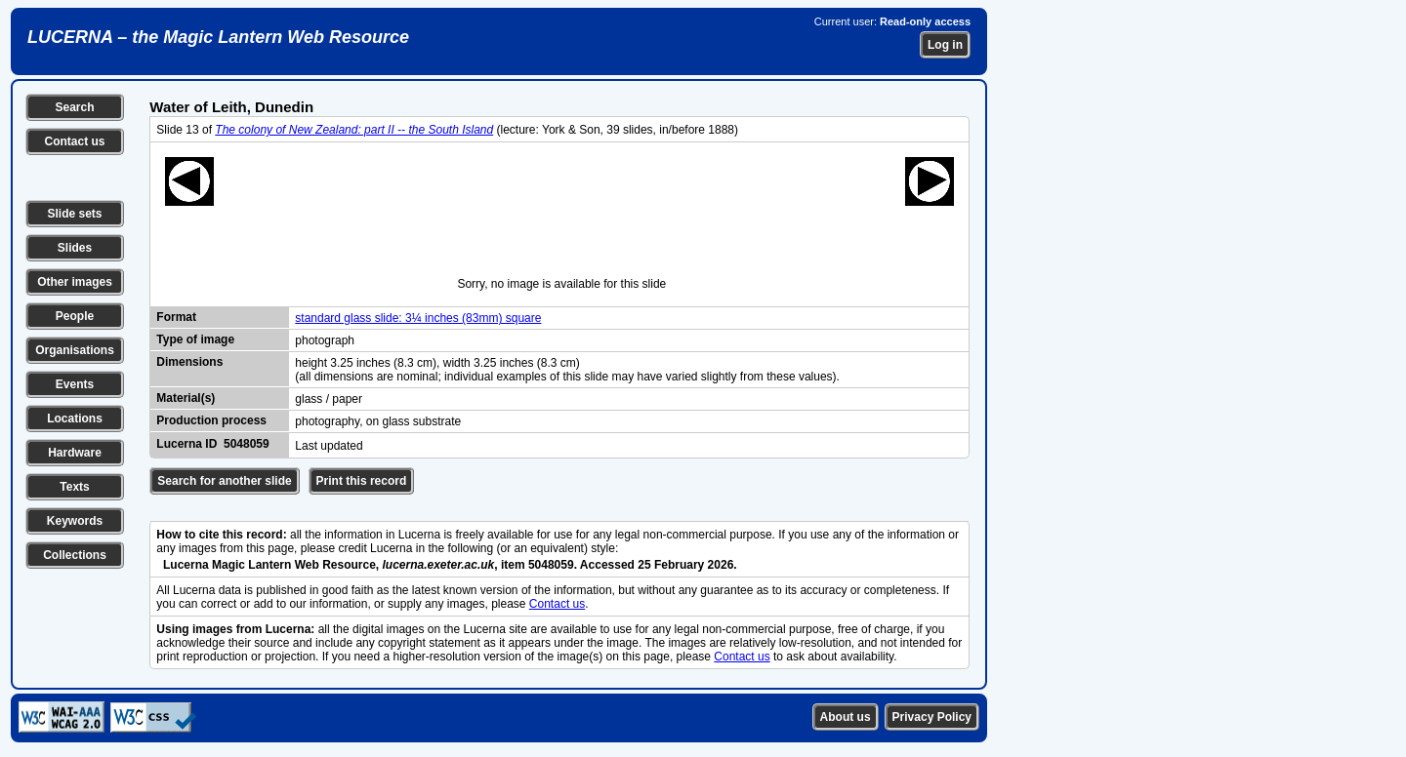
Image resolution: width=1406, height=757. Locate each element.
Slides (75, 248)
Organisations (74, 350)
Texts (74, 487)
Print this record (361, 481)
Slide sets (74, 213)
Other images (74, 282)
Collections (74, 555)
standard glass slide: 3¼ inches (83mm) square (418, 318)
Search (74, 107)
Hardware (75, 452)
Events (75, 384)
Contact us (74, 141)
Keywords (75, 521)
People (75, 316)
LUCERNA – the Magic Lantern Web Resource (218, 37)
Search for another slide (224, 481)
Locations (75, 418)
